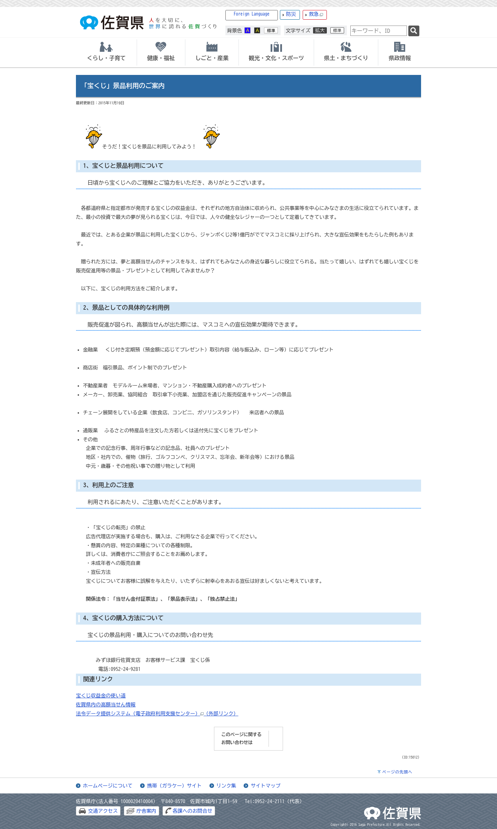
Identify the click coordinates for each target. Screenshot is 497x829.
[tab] (106, 52)
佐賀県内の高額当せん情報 (106, 704)
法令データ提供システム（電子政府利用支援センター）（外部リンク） (157, 713)
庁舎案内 (146, 810)
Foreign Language (252, 14)
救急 (316, 14)
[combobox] (379, 31)
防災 (291, 14)
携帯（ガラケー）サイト (174, 785)
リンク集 (226, 785)
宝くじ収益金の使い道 (101, 695)
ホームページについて (108, 785)
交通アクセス (103, 810)
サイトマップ (265, 785)
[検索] (413, 31)
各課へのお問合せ (192, 810)
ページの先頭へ (397, 772)
